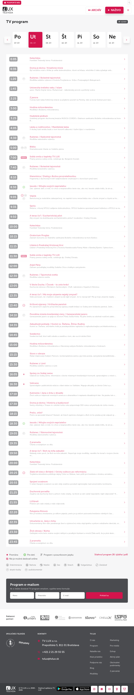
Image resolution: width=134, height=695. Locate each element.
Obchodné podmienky (115, 664)
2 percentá (115, 671)
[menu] (128, 10)
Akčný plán (115, 657)
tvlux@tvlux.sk (50, 658)
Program (94, 646)
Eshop (113, 651)
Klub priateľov (96, 657)
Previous (7, 40)
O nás (92, 640)
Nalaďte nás (95, 651)
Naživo (114, 10)
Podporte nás (12, 3)
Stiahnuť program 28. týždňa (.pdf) (111, 554)
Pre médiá (114, 646)
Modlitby (94, 674)
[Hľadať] (129, 3)
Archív (94, 10)
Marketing (114, 640)
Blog (92, 668)
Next (126, 40)
